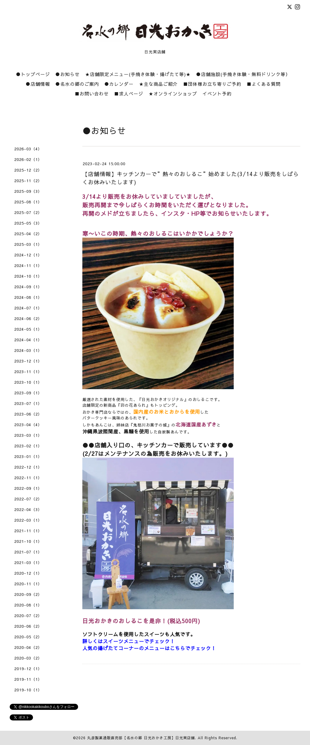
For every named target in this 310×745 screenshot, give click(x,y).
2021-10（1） (28, 541)
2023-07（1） (28, 403)
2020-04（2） (28, 647)
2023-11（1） (28, 371)
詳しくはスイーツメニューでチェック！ (128, 641)
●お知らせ (67, 74)
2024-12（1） (28, 255)
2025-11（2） (28, 180)
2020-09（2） (28, 594)
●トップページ (33, 74)
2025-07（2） (28, 212)
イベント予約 (217, 93)
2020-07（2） (28, 615)
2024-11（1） (28, 265)
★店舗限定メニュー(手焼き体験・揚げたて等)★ (138, 74)
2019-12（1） (28, 668)
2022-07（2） (28, 499)
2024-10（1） (28, 276)
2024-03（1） (28, 350)
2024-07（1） (28, 308)
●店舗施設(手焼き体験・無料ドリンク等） (243, 74)
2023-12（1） (28, 361)
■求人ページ (128, 93)
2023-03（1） (28, 435)
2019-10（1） (28, 690)
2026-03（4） (28, 149)
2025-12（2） (28, 170)
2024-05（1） (28, 329)
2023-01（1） (28, 456)
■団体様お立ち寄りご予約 (212, 84)
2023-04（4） (28, 424)
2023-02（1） (28, 446)
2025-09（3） (28, 191)
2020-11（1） (28, 583)
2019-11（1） (28, 679)
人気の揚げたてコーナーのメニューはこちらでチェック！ (149, 648)
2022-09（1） (28, 488)
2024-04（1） (28, 339)
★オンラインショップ (173, 93)
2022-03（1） (28, 520)
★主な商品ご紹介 (158, 84)
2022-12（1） (28, 467)
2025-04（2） (28, 233)
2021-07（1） (28, 552)
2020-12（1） (28, 573)
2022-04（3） (28, 509)
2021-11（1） (28, 530)
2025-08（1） (28, 202)
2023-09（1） (28, 393)
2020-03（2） (28, 658)
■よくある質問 (264, 84)
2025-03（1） (28, 244)
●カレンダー (119, 84)
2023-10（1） (28, 382)
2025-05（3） (28, 223)
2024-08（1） (28, 297)
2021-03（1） (28, 562)
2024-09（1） (28, 286)
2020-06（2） (28, 626)
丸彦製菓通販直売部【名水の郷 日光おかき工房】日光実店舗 (141, 737)
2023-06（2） (28, 414)
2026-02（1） (28, 159)
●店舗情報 (38, 84)
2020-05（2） (28, 637)
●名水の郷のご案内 (77, 84)
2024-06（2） (28, 318)
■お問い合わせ (92, 93)
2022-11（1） (28, 477)
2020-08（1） (28, 605)
